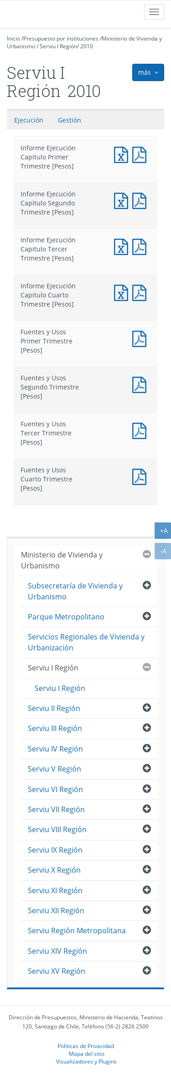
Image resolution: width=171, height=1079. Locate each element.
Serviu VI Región (55, 789)
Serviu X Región (54, 870)
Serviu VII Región (56, 809)
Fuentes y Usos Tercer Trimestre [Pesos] (141, 429)
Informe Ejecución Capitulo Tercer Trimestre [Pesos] (123, 245)
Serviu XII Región (56, 910)
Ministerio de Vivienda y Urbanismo (62, 560)
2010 (86, 46)
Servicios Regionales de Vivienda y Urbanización (86, 642)
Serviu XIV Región (57, 951)
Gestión (69, 120)
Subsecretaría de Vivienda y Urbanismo (75, 591)
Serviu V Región (54, 769)
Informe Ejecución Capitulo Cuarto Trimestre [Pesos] (123, 291)
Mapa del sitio (86, 1053)
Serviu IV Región (55, 749)
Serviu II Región (54, 708)
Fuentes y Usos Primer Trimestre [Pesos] (141, 337)
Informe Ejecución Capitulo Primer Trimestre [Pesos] (123, 153)
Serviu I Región (58, 46)
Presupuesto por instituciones (60, 38)
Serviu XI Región (55, 890)
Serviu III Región (55, 728)
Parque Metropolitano (66, 617)
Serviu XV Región (56, 971)
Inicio (13, 38)
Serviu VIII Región (57, 829)
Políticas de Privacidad (85, 1045)
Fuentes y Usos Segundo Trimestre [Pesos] (141, 383)
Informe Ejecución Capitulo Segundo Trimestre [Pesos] (123, 199)
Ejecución (28, 120)
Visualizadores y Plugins (86, 1061)
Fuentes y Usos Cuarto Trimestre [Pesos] (141, 475)
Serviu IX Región (55, 850)
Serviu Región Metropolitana (77, 931)
